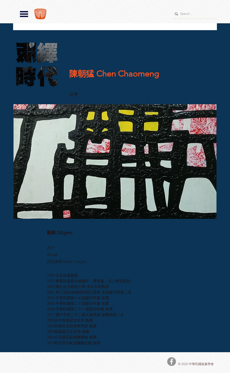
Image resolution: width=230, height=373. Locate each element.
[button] (24, 14)
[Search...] (194, 13)
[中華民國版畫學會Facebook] (171, 361)
